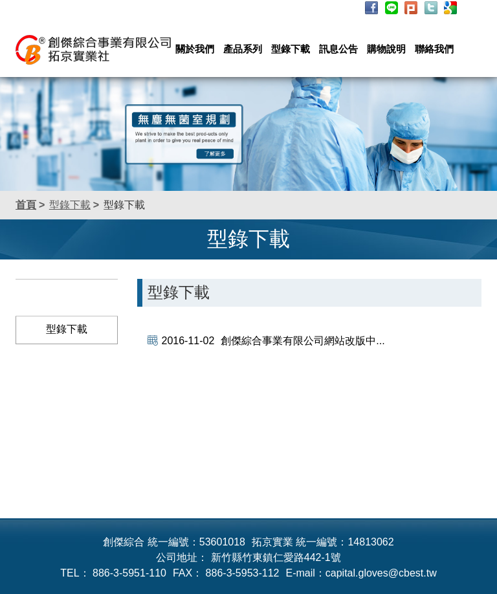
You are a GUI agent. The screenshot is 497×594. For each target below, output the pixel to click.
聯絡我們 (434, 48)
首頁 (26, 204)
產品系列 (242, 48)
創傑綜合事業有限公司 (93, 50)
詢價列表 (333, 8)
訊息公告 (338, 48)
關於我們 (194, 48)
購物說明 (386, 48)
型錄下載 (290, 48)
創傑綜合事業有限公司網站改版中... (273, 340)
